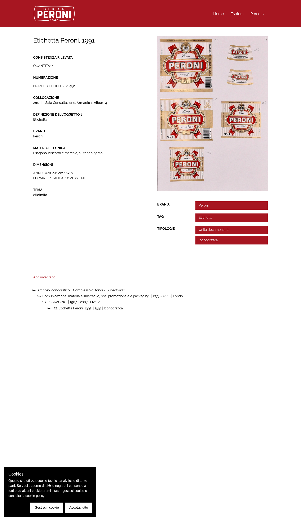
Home (218, 14)
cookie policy (35, 496)
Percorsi (257, 14)
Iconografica (208, 240)
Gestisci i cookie (47, 507)
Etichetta (205, 218)
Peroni (204, 205)
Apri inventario (44, 277)
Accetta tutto (78, 507)
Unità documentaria (214, 230)
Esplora (237, 14)
